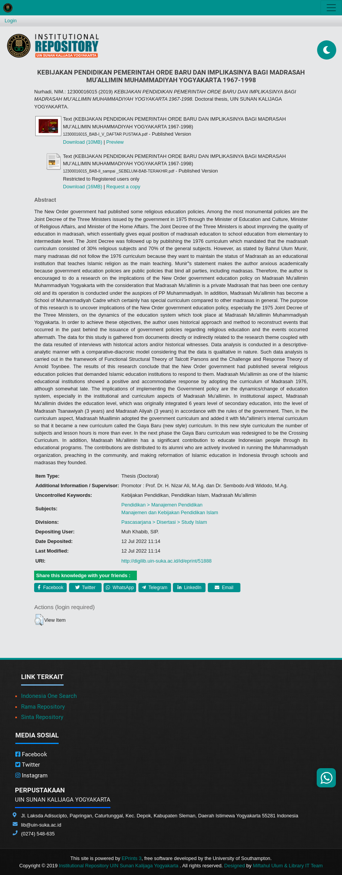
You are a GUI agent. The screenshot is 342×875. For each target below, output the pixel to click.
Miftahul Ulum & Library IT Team (287, 865)
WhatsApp (120, 587)
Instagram (31, 775)
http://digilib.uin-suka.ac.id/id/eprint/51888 (166, 561)
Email (224, 587)
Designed (234, 865)
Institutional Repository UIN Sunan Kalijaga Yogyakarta (119, 865)
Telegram (154, 587)
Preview (115, 142)
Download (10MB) (82, 142)
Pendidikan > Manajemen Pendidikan (161, 505)
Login (10, 20)
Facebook (50, 587)
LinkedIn (190, 587)
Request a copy (123, 186)
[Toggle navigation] (331, 7)
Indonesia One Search (49, 695)
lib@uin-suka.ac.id (41, 825)
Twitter (85, 587)
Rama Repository (43, 706)
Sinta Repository (42, 717)
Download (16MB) (82, 186)
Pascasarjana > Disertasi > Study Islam (164, 522)
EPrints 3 (131, 858)
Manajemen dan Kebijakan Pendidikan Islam (169, 512)
